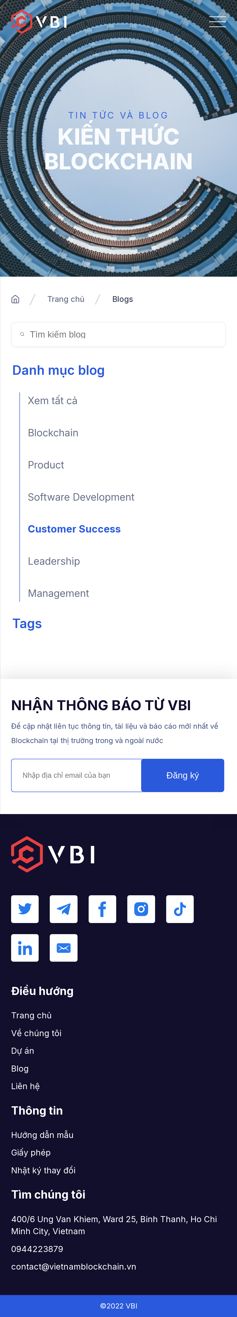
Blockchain (53, 433)
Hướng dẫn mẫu (42, 1135)
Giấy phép (31, 1152)
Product (46, 465)
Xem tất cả (53, 400)
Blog (20, 1068)
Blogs (122, 299)
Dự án (22, 1051)
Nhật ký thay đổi (43, 1170)
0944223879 (37, 1249)
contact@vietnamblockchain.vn (74, 1266)
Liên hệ (25, 1086)
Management (58, 593)
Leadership (54, 561)
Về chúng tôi (36, 1033)
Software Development (81, 497)
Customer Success (74, 529)
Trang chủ (65, 299)
